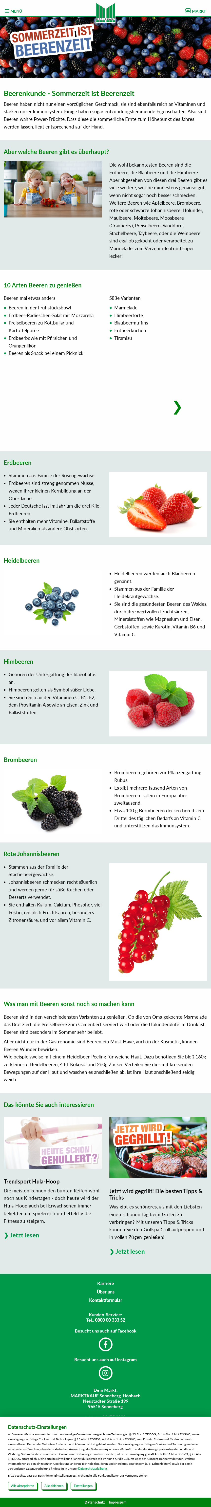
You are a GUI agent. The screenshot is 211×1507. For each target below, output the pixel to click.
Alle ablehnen (53, 1486)
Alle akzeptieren (22, 1486)
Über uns (106, 1291)
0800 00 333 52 (110, 1320)
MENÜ (13, 11)
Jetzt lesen (24, 1235)
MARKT (195, 10)
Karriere (105, 1283)
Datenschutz (95, 1502)
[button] (177, 406)
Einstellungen (83, 1486)
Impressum (117, 1502)
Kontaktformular (105, 1300)
